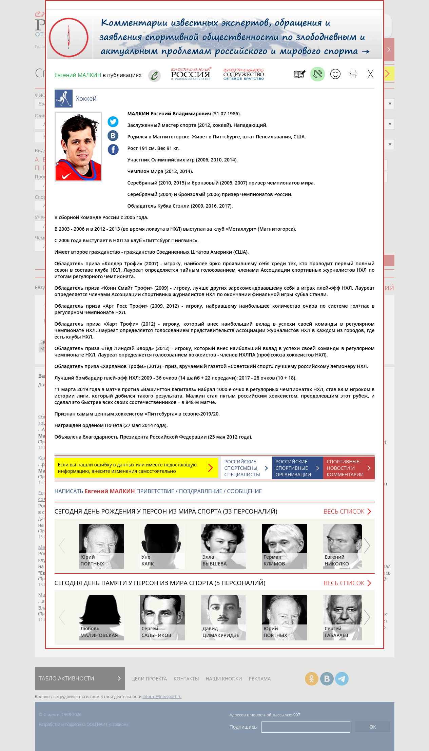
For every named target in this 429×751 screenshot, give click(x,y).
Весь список (344, 515)
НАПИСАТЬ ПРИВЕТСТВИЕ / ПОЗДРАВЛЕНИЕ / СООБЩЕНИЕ (158, 494)
